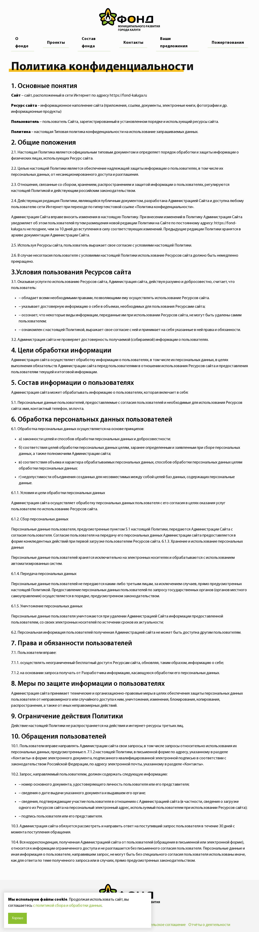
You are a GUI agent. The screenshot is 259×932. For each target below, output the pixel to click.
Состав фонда (89, 42)
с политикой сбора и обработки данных (67, 906)
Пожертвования (228, 43)
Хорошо (17, 918)
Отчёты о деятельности (209, 925)
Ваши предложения (173, 42)
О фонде (21, 42)
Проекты (56, 43)
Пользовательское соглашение (159, 925)
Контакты (133, 43)
